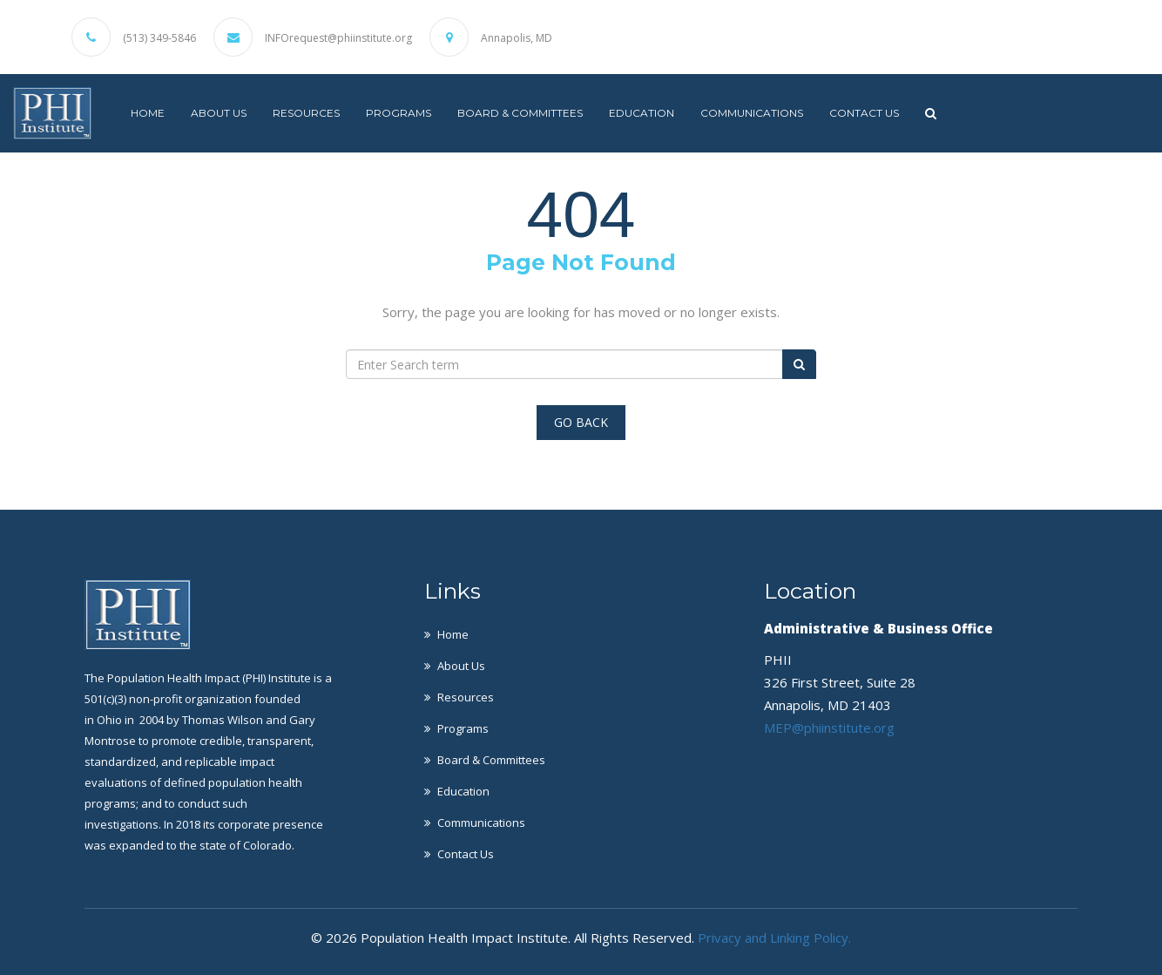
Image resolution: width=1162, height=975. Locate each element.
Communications (751, 112)
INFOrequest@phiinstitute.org (338, 38)
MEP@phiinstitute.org (829, 727)
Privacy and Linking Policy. (774, 937)
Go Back (581, 422)
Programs (398, 112)
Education (641, 112)
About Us (219, 112)
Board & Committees (520, 112)
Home (148, 112)
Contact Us (864, 112)
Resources (306, 112)
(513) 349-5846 (159, 38)
